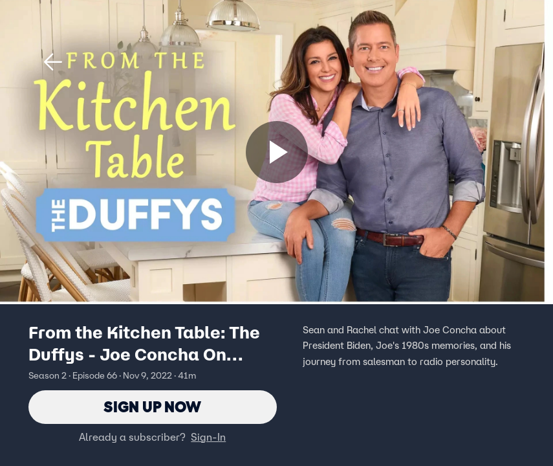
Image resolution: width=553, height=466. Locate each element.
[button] (53, 62)
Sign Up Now (152, 407)
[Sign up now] (277, 152)
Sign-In (208, 436)
